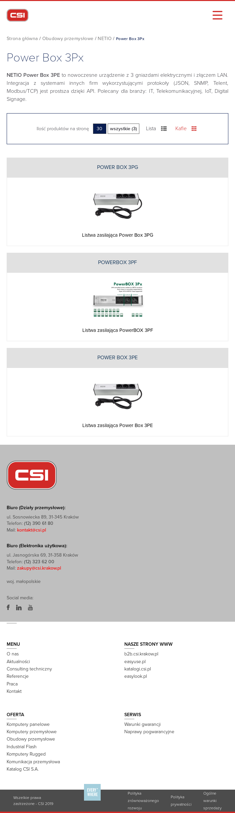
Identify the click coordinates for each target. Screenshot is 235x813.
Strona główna (22, 38)
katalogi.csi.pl (137, 669)
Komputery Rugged (26, 754)
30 (99, 129)
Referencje (18, 676)
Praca (12, 684)
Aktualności (18, 661)
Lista (156, 128)
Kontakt (14, 691)
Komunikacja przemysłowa (33, 762)
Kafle (185, 128)
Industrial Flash (22, 747)
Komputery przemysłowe (32, 732)
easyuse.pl (135, 661)
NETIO (105, 38)
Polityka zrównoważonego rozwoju (143, 800)
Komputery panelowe (28, 724)
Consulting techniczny (29, 669)
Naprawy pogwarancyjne (149, 732)
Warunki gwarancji (142, 724)
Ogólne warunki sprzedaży (212, 800)
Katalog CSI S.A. (23, 769)
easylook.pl (135, 676)
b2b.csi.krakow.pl (141, 654)
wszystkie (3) (123, 129)
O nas (13, 654)
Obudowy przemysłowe (68, 38)
